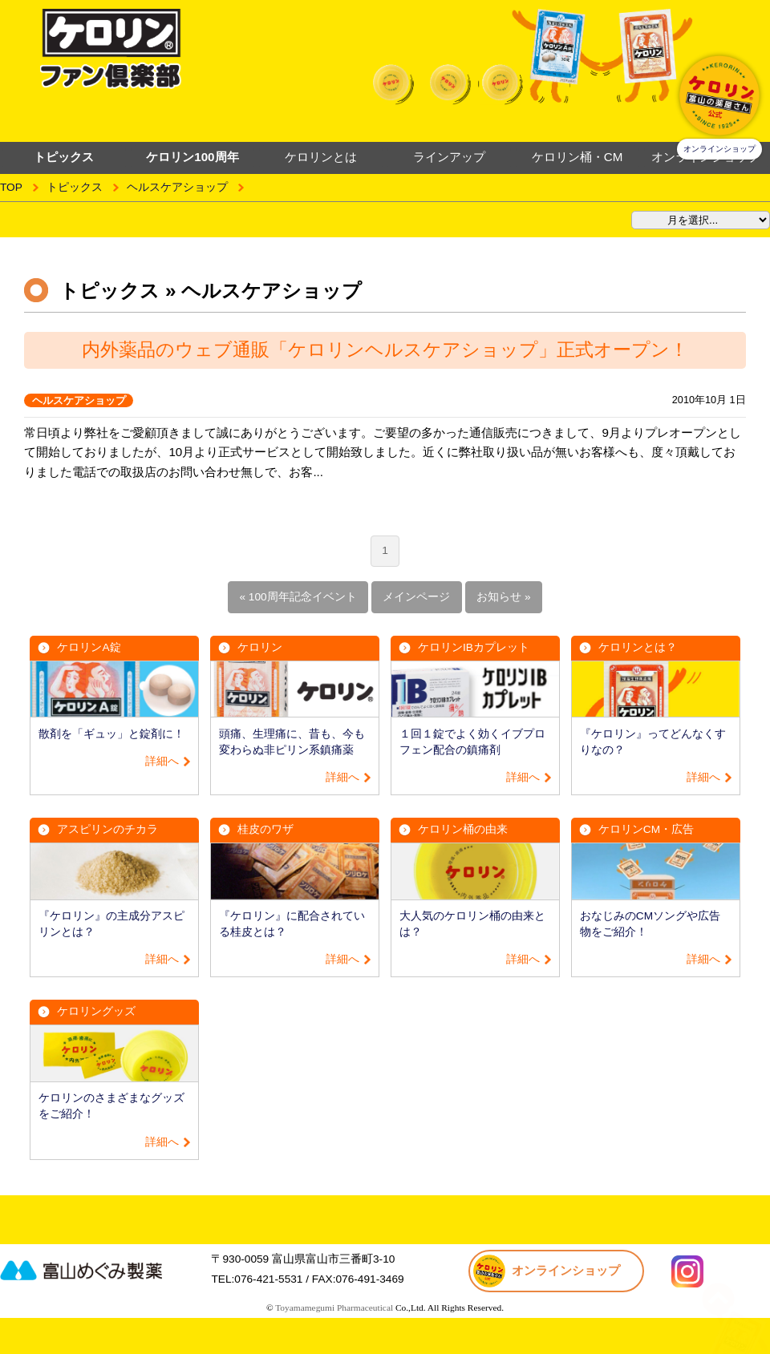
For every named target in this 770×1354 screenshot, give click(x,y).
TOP (11, 187)
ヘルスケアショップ (177, 187)
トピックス (75, 187)
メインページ (416, 597)
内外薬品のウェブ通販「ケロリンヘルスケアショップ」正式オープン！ (385, 349)
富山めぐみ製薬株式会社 (100, 1270)
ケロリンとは (321, 157)
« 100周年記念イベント (297, 597)
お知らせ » (503, 597)
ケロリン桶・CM (577, 157)
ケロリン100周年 (192, 157)
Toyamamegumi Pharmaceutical (334, 1307)
